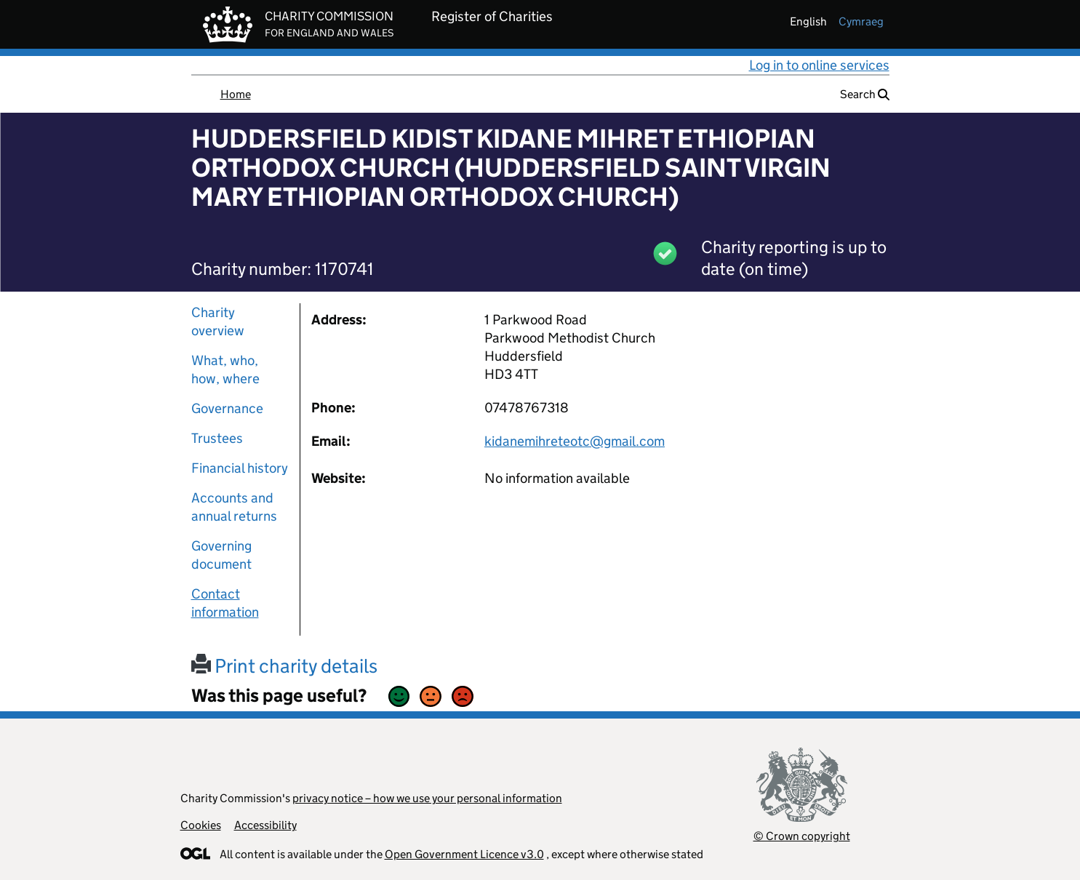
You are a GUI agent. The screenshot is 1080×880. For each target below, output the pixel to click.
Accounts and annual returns (234, 506)
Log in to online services (819, 65)
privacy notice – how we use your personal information (427, 798)
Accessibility (265, 825)
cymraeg (861, 21)
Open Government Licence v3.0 (464, 854)
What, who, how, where (225, 369)
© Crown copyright (801, 836)
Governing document (221, 554)
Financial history (239, 468)
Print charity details (284, 666)
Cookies (200, 825)
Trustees (217, 438)
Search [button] (864, 94)
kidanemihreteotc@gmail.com (574, 441)
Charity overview (217, 321)
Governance (227, 408)
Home (235, 94)
